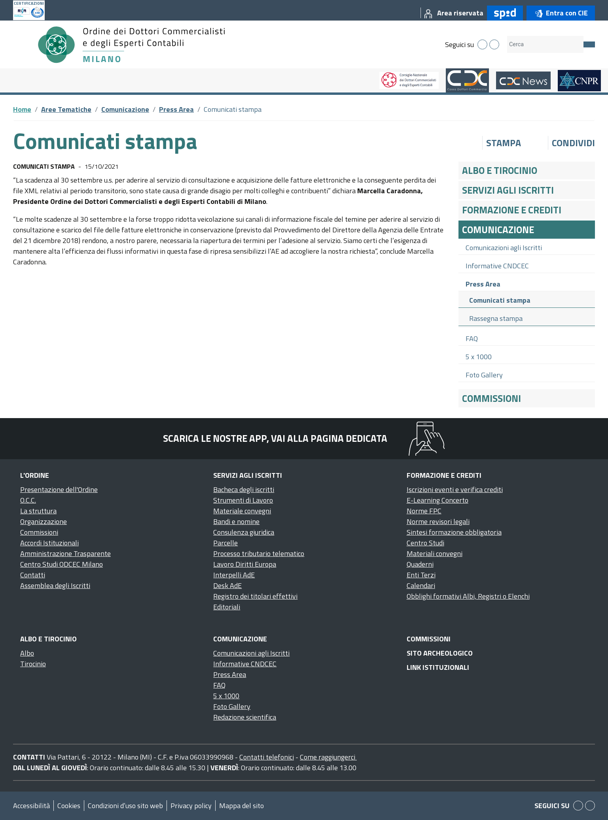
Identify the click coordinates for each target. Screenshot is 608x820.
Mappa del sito (241, 805)
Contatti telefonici (266, 757)
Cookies (68, 805)
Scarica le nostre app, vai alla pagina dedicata (275, 438)
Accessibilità (31, 805)
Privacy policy (191, 805)
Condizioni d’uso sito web (125, 805)
